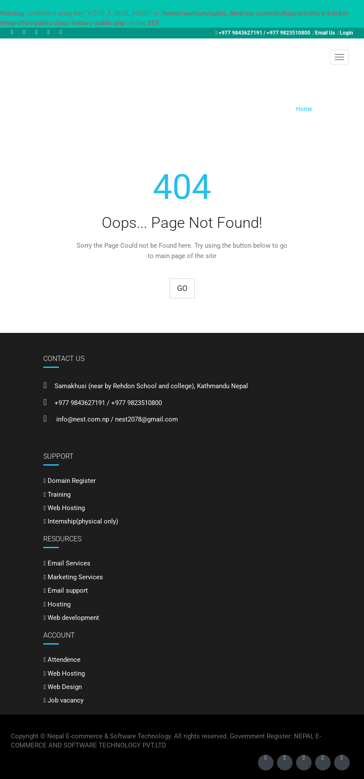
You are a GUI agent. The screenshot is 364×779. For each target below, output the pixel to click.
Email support (68, 590)
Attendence (64, 660)
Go (182, 288)
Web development (73, 618)
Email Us (325, 33)
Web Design (65, 687)
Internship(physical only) (83, 521)
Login (346, 33)
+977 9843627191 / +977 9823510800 (264, 33)
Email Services (69, 563)
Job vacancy (66, 700)
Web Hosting (66, 508)
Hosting (59, 604)
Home (304, 108)
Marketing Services (75, 577)
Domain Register (72, 481)
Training (59, 494)
